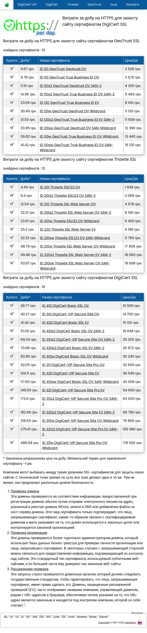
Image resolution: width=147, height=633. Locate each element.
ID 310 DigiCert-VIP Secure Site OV (70, 314)
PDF (64, 616)
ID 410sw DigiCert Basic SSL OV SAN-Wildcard (80, 381)
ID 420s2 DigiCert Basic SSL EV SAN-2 (73, 347)
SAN (35, 616)
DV (11, 616)
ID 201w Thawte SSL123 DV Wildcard (69, 221)
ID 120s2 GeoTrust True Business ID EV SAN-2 (77, 119)
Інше (113, 4)
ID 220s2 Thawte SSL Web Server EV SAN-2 (75, 254)
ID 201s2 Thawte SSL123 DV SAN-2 (68, 195)
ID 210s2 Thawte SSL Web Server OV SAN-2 (75, 212)
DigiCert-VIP (27, 4)
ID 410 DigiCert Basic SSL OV (65, 305)
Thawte (72, 4)
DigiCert (52, 4)
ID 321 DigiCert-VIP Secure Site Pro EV (73, 390)
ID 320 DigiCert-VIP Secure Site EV (70, 373)
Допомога (82, 616)
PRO (41, 616)
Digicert (103, 616)
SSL (5, 616)
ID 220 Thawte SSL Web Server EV (68, 229)
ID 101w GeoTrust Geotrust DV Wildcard (72, 111)
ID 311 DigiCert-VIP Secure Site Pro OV (73, 364)
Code (56, 616)
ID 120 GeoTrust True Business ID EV (69, 102)
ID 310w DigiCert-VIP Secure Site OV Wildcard (80, 420)
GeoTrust (94, 4)
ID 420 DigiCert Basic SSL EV (65, 322)
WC (28, 616)
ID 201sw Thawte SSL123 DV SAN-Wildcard (75, 237)
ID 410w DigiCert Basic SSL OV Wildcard (75, 356)
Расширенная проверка (29, 569)
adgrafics (130, 622)
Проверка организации (29, 532)
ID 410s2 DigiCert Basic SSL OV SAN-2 (73, 331)
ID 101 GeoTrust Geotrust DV (63, 68)
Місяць (93, 616)
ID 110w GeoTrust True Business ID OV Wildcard (79, 136)
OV (17, 616)
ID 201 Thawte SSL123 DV (60, 187)
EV (22, 616)
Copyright (103, 622)
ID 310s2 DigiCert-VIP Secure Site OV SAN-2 (78, 339)
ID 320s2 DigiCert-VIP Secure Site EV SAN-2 (78, 412)
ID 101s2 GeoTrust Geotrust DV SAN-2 (70, 85)
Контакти (132, 4)
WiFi (48, 616)
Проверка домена (25, 491)
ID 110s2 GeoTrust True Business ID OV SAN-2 (77, 94)
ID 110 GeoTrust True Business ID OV (69, 77)
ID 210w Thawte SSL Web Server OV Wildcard (77, 246)
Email (71, 616)
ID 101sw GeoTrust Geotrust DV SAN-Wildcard (78, 128)
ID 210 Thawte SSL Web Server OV (68, 204)
